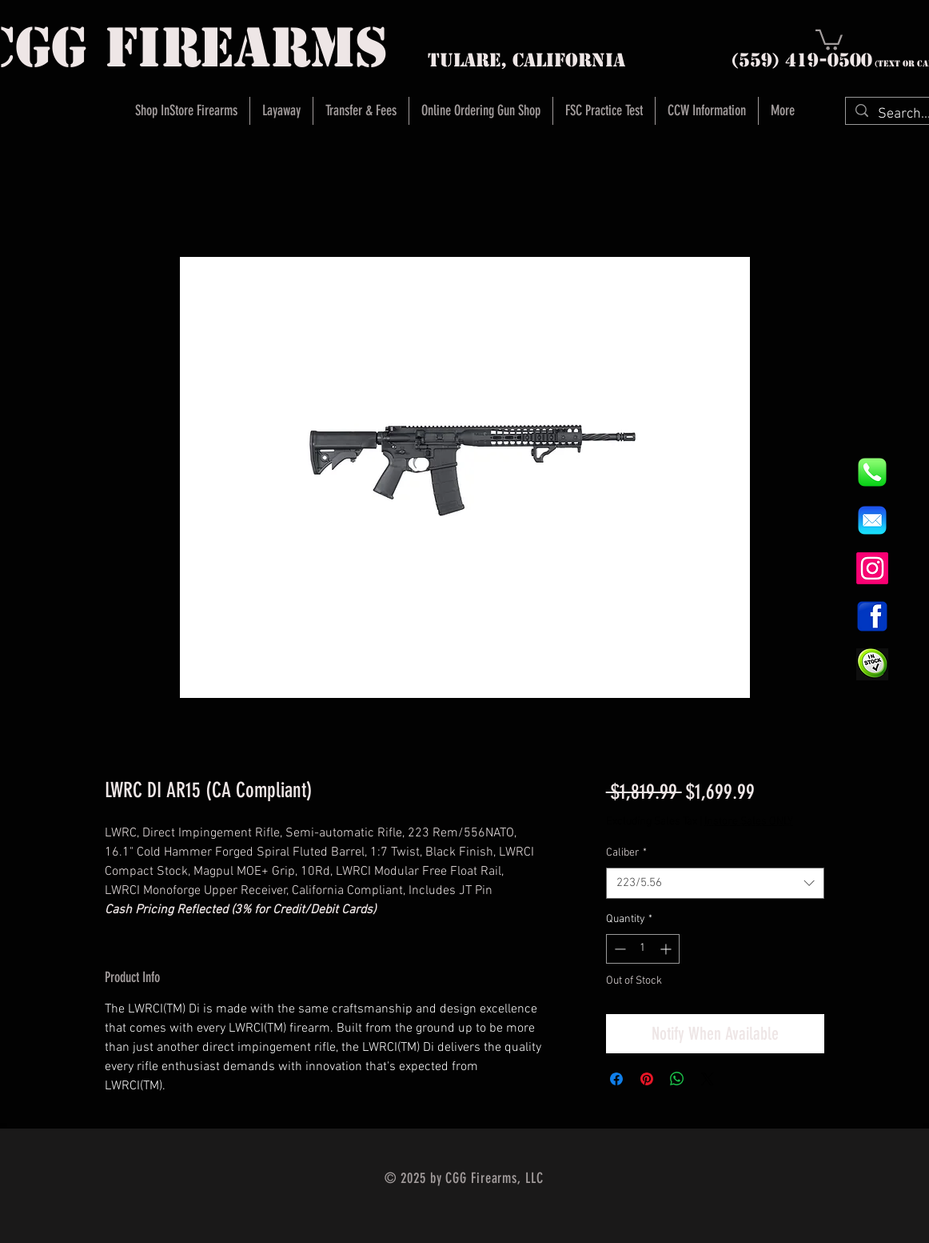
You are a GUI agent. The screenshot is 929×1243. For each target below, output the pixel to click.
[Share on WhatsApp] (677, 1079)
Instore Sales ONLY (748, 821)
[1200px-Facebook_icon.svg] (872, 616)
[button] (829, 38)
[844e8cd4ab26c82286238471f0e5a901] (872, 472)
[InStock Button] (872, 664)
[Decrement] (618, 949)
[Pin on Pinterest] (646, 1079)
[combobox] (715, 883)
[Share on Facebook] (616, 1079)
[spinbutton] (642, 949)
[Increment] (667, 949)
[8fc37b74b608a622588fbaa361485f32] (872, 520)
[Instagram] (872, 568)
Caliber (626, 853)
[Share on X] (707, 1079)
